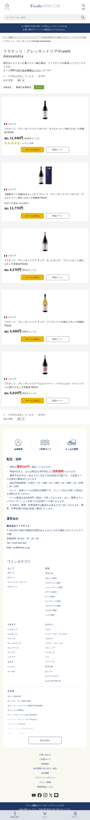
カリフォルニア (52, 676)
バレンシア (50, 648)
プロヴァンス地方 (53, 606)
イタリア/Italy (80, 37)
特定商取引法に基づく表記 (45, 768)
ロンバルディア (14, 643)
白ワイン (11, 577)
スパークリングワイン (17, 582)
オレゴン (49, 671)
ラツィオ (11, 638)
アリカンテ (50, 652)
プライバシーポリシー (45, 778)
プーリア (11, 652)
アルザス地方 (51, 610)
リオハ (48, 629)
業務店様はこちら (45, 787)
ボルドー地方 (51, 578)
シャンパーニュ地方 (54, 587)
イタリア (11, 624)
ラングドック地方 (53, 601)
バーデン (11, 667)
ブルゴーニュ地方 (53, 583)
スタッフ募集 (45, 782)
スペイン (49, 624)
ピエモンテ (12, 634)
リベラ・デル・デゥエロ (56, 634)
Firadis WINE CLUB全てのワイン (56, 37)
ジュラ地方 (50, 615)
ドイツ (10, 662)
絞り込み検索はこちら (29, 70)
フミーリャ (50, 661)
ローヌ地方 (50, 596)
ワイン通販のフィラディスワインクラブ (20, 37)
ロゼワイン (12, 587)
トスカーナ (12, 629)
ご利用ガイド (45, 759)
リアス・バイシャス (54, 643)
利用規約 (45, 764)
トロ (47, 657)
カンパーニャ (13, 648)
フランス (49, 573)
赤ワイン (11, 573)
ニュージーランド (53, 681)
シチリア (11, 657)
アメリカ (49, 666)
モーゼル (11, 671)
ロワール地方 (51, 592)
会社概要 (45, 773)
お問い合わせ (45, 755)
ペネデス (49, 638)
